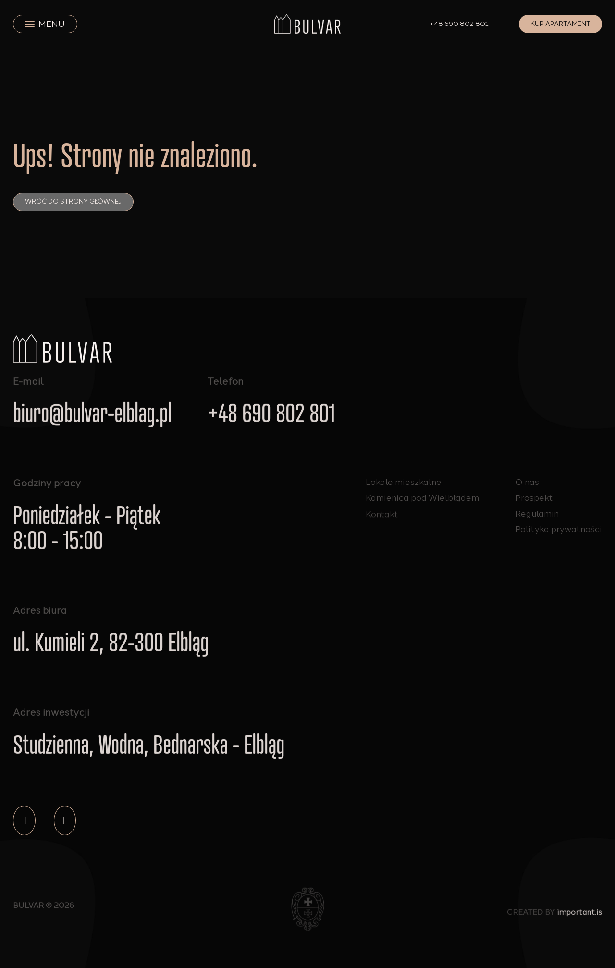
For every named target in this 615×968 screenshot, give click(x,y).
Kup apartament (560, 24)
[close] (30, 24)
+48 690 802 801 (459, 24)
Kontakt (382, 518)
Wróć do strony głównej (73, 202)
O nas (527, 482)
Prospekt (534, 498)
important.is (579, 915)
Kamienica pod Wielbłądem (422, 499)
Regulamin (537, 514)
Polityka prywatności (558, 529)
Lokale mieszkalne (404, 482)
